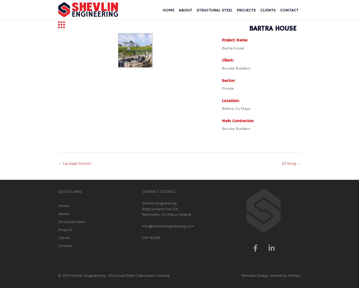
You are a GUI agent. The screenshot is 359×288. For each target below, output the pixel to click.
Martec (294, 275)
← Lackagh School (75, 163)
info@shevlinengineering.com (168, 226)
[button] (255, 248)
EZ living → (291, 163)
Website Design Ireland (261, 275)
